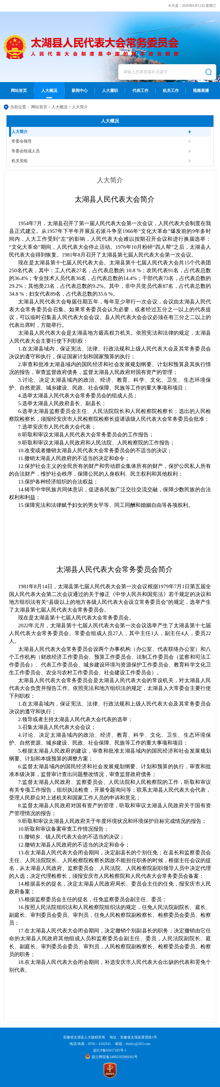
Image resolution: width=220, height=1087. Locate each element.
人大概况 (49, 93)
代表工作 (140, 90)
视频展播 (201, 90)
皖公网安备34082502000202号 (111, 1057)
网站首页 (19, 90)
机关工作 (171, 90)
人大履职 (110, 90)
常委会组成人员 (26, 151)
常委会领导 (22, 141)
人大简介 (80, 107)
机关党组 (20, 161)
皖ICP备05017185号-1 (109, 1050)
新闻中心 (80, 90)
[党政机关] (110, 1070)
